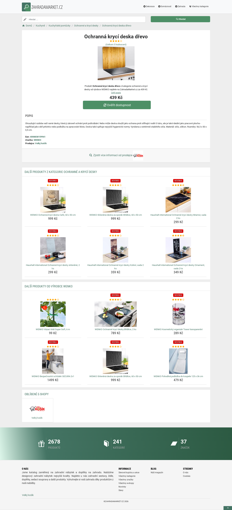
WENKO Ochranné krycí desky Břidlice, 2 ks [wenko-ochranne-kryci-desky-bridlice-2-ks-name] (115, 329)
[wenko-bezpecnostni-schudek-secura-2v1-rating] (53, 346)
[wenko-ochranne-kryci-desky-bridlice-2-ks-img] (115, 314)
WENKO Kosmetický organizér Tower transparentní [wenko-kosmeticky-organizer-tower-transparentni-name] (178, 329)
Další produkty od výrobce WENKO (49, 286)
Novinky (122, 487)
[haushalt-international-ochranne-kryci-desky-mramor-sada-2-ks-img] (178, 199)
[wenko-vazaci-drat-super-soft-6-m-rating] (53, 299)
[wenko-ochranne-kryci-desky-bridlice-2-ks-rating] (115, 299)
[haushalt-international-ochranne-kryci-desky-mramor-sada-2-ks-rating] (178, 185)
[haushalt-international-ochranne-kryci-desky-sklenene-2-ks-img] (53, 250)
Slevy (121, 490)
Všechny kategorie (198, 6)
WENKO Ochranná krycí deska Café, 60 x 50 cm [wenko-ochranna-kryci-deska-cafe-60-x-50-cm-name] (53, 215)
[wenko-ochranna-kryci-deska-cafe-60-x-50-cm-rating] (53, 185)
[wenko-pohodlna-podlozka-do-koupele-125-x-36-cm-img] (178, 361)
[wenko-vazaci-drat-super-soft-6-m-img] (53, 314)
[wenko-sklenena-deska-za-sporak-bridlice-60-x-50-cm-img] (115, 199)
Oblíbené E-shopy (37, 394)
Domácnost (164, 6)
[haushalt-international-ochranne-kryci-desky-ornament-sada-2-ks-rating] (178, 235)
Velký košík (41, 143)
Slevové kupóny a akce (129, 472)
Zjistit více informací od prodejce (116, 155)
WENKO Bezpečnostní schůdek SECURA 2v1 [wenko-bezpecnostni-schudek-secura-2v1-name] (53, 376)
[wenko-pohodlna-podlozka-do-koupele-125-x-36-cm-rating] (178, 346)
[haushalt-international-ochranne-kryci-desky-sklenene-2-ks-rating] (53, 235)
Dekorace (148, 6)
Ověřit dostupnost (117, 105)
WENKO (37, 140)
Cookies (186, 476)
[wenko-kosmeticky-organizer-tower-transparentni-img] (178, 314)
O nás (185, 472)
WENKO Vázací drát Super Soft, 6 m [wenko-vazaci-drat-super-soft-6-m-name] (53, 329)
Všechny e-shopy (126, 483)
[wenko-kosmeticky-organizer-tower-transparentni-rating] (178, 299)
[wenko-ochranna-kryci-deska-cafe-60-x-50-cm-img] (53, 199)
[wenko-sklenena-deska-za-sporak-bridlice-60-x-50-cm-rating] (115, 185)
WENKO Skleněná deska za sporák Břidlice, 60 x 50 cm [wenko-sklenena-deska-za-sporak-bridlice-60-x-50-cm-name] (115, 215)
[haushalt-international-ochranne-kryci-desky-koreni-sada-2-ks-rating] (115, 235)
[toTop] (228, 508)
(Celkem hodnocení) (116, 44)
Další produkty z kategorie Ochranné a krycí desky (61, 172)
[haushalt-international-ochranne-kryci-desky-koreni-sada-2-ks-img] (115, 250)
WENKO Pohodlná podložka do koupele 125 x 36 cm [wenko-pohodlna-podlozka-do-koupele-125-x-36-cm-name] (178, 376)
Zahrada (180, 6)
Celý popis (116, 92)
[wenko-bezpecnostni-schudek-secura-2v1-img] (53, 361)
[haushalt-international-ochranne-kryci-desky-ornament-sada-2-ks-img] (178, 250)
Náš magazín (157, 472)
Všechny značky (126, 479)
